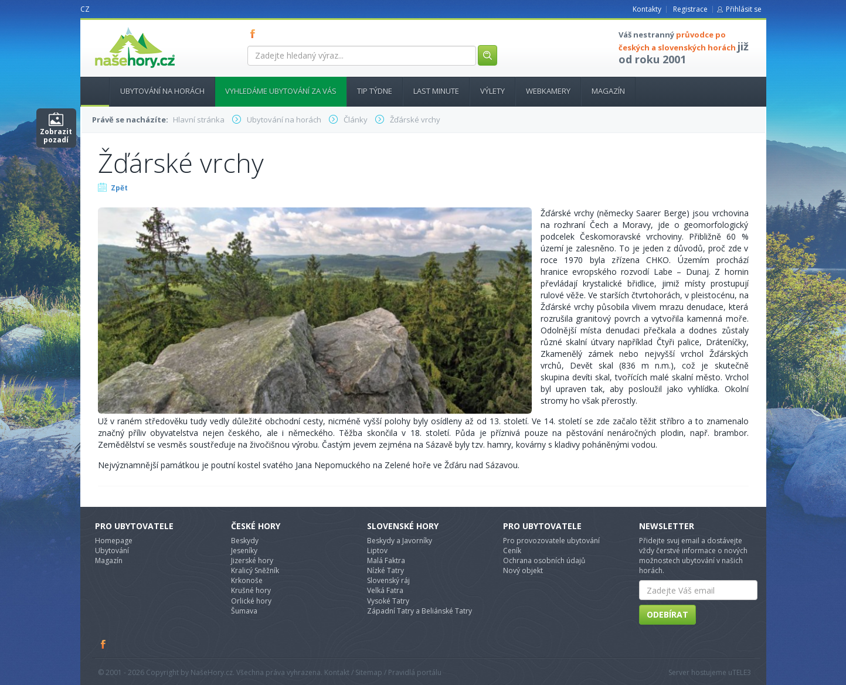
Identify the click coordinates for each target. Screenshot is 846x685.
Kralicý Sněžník (255, 570)
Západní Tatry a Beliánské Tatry (419, 611)
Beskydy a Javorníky (399, 541)
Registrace (690, 9)
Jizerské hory (252, 560)
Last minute (436, 91)
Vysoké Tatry (388, 601)
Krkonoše (247, 580)
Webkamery (548, 91)
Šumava (244, 611)
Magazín (608, 91)
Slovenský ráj (388, 580)
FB (255, 33)
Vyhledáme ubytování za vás (281, 91)
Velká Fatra (385, 590)
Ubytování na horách (162, 91)
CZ (85, 9)
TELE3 (741, 672)
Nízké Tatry (385, 570)
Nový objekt (523, 570)
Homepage (113, 541)
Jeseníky (244, 551)
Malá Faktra (386, 560)
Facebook (104, 644)
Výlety (492, 91)
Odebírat (667, 614)
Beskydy (245, 541)
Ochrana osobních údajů (544, 560)
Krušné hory (251, 590)
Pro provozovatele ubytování (551, 541)
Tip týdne (374, 91)
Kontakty (647, 9)
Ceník (512, 551)
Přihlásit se (744, 9)
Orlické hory (251, 601)
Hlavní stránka (90, 91)
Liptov (377, 551)
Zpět (119, 188)
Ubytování (112, 551)
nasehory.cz (113, 27)
